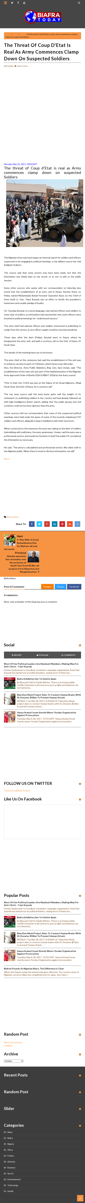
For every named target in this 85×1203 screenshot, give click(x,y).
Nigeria (10, 1127)
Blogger (47, 570)
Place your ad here (13, 1025)
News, (25, 66)
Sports (10, 1157)
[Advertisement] (42, 92)
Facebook (74, 570)
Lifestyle (11, 1145)
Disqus (60, 570)
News (22, 34)
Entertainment (14, 1163)
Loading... (8, 1028)
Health (10, 1174)
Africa (10, 1133)
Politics (10, 1139)
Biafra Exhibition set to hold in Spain (36, 662)
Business (11, 1151)
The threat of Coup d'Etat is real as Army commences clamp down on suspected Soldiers (41, 51)
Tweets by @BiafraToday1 (17, 774)
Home (8, 34)
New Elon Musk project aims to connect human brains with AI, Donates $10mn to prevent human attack (49, 679)
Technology (12, 1168)
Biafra (15, 34)
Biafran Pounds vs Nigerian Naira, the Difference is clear (34, 952)
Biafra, (20, 66)
